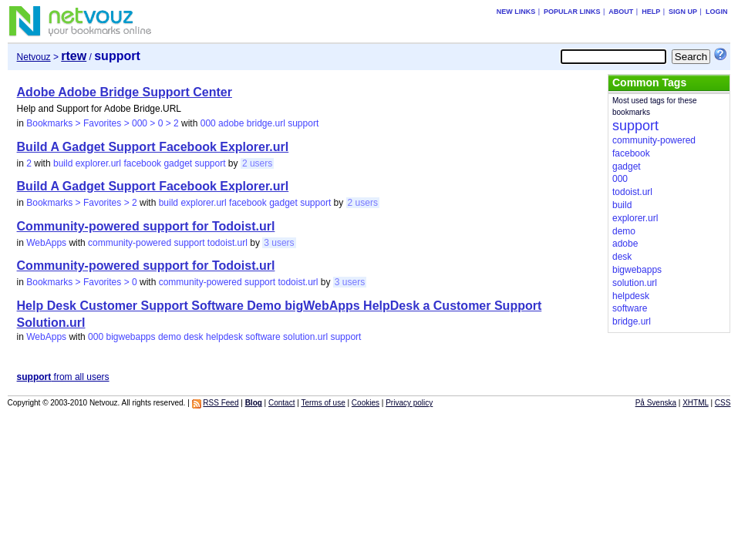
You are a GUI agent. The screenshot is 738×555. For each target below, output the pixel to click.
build (62, 163)
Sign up (683, 11)
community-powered (129, 242)
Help (651, 11)
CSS (723, 403)
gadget (177, 163)
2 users (257, 163)
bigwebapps (130, 336)
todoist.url (227, 242)
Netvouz (34, 57)
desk (193, 336)
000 (208, 123)
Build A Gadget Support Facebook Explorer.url (153, 146)
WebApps (46, 242)
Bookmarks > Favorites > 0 (81, 282)
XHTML (695, 403)
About (620, 11)
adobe (231, 123)
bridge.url (266, 123)
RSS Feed (220, 403)
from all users (63, 377)
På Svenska (655, 403)
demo (169, 336)
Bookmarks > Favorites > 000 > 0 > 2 (102, 123)
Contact (281, 403)
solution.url (305, 336)
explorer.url (98, 163)
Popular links (572, 11)
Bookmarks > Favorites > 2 (81, 202)
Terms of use (323, 403)
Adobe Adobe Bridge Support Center (124, 92)
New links (516, 11)
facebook (142, 163)
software (262, 336)
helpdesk (224, 336)
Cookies (365, 403)
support (303, 123)
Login (717, 11)
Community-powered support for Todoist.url (146, 226)
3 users (279, 242)
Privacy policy (409, 403)
